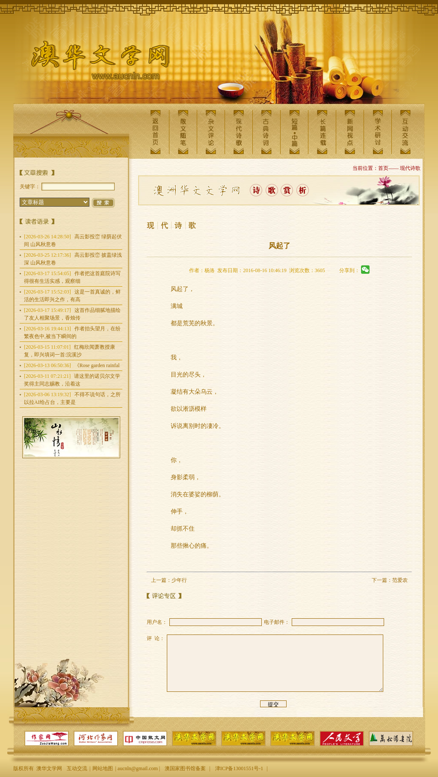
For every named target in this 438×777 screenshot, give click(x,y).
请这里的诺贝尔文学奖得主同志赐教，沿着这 (72, 380)
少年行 (179, 580)
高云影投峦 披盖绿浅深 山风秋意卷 (73, 259)
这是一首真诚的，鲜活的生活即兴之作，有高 (72, 295)
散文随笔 (183, 132)
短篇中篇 (294, 132)
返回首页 (155, 132)
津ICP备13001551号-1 (239, 768)
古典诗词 (266, 132)
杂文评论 (211, 132)
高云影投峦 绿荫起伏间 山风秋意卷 (73, 240)
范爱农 (400, 580)
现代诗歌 (239, 132)
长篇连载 (322, 132)
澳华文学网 (93, 62)
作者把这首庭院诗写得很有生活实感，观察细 (72, 277)
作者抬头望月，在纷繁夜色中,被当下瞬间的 (72, 332)
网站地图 (102, 768)
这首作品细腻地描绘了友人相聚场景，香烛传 (72, 314)
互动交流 (405, 132)
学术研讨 (378, 132)
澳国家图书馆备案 (185, 768)
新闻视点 (350, 132)
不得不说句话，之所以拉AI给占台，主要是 (72, 398)
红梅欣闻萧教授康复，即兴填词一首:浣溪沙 (69, 351)
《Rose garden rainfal (72, 365)
